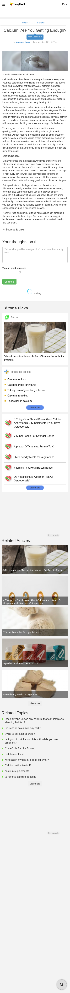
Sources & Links (14, 229)
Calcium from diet (17, 395)
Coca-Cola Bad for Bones (19, 748)
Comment (9, 281)
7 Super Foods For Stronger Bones (34, 436)
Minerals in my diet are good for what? (27, 759)
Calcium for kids (16, 379)
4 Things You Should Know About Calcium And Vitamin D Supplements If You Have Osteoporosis (38, 423)
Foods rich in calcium (19, 401)
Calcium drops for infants (21, 384)
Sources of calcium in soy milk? (23, 728)
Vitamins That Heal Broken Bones (33, 467)
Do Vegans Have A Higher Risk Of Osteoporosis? (33, 478)
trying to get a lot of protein (20, 733)
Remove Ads (53, 535)
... (32, 23)
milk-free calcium (14, 754)
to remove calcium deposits (20, 776)
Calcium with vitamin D (18, 765)
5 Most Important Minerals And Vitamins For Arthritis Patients (34, 358)
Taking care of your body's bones (26, 390)
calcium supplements (17, 771)
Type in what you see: (14, 268)
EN (64, 4)
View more (35, 407)
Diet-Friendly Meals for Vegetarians (34, 457)
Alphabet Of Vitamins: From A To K (34, 446)
